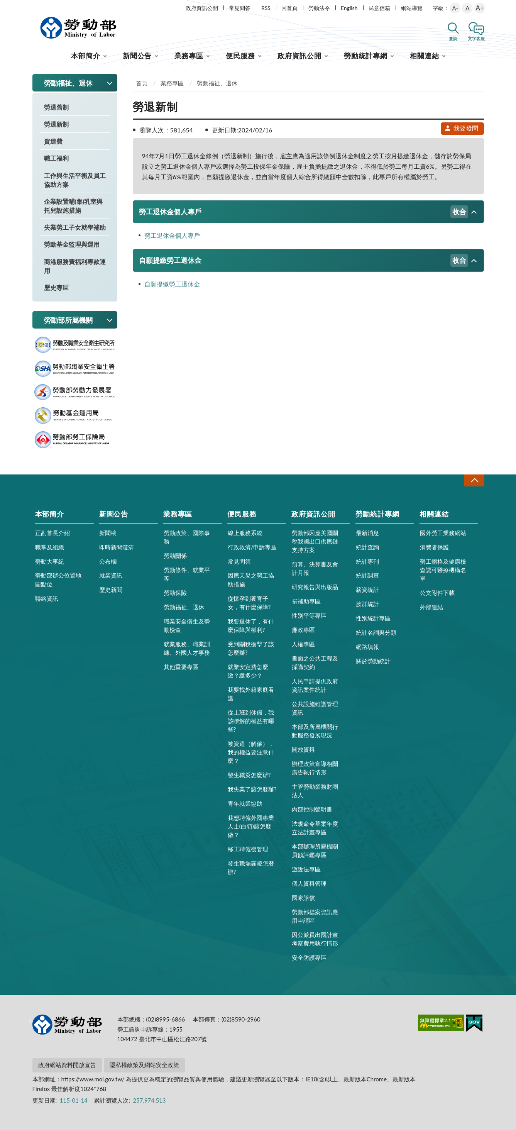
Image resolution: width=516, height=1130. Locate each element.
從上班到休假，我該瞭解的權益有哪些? (251, 721)
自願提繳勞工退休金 (303, 260)
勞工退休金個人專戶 (303, 211)
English (349, 8)
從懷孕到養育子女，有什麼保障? (249, 602)
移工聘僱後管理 (248, 848)
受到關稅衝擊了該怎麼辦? (251, 648)
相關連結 (424, 55)
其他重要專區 (181, 666)
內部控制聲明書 (312, 809)
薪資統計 (367, 589)
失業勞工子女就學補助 (75, 227)
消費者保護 (434, 547)
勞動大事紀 (49, 561)
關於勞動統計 (373, 660)
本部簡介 (85, 55)
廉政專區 (303, 629)
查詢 (453, 38)
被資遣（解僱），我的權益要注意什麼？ (251, 752)
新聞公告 (137, 55)
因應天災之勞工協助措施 (251, 579)
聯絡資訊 (46, 598)
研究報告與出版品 (315, 586)
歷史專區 (56, 287)
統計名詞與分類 (376, 632)
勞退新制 (56, 124)
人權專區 (303, 643)
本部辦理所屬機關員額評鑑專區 (315, 850)
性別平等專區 (309, 615)
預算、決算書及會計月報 (315, 568)
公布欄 (108, 561)
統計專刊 (367, 561)
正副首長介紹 (52, 532)
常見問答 (239, 8)
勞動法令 (319, 8)
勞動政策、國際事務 (187, 537)
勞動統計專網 (365, 55)
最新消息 (367, 532)
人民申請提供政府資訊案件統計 (315, 685)
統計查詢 (367, 547)
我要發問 (461, 128)
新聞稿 (108, 532)
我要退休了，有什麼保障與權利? (251, 625)
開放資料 (303, 749)
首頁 (141, 83)
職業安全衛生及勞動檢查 (187, 625)
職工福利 (56, 158)
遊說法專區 (306, 869)
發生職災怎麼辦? (249, 774)
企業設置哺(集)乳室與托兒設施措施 (73, 206)
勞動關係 (175, 555)
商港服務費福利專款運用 (75, 266)
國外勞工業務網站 (443, 532)
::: (31, 6)
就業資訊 (110, 575)
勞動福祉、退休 (217, 83)
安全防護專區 (309, 957)
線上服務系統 (245, 532)
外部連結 (431, 606)
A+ (480, 8)
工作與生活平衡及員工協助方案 (75, 180)
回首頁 (289, 8)
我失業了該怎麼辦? (252, 789)
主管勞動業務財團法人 (315, 790)
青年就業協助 (245, 803)
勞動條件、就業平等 (187, 574)
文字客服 (476, 38)
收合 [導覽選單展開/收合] (474, 480)
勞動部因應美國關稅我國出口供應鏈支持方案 (315, 541)
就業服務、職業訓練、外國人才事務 (187, 648)
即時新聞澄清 (116, 547)
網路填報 (367, 646)
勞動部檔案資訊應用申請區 (315, 916)
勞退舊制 (56, 107)
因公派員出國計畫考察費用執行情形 (315, 939)
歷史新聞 (110, 589)
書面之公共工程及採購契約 (315, 662)
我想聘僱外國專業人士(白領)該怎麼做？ (251, 826)
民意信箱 (379, 8)
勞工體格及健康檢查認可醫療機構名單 (443, 570)
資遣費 (53, 141)
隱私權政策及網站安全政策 (144, 1064)
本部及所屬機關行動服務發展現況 (315, 731)
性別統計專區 (373, 618)
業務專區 (189, 55)
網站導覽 (412, 8)
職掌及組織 (49, 547)
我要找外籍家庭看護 (251, 693)
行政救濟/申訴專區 (252, 547)
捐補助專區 (306, 601)
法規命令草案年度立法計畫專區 (315, 827)
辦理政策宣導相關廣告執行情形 (315, 768)
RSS (266, 8)
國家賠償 (303, 897)
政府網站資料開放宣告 (67, 1064)
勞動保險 (175, 592)
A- (455, 8)
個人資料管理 (309, 883)
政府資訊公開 (202, 8)
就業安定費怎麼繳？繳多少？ (248, 671)
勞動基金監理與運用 (72, 244)
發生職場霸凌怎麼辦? (251, 867)
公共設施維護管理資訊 (315, 708)
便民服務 (240, 55)
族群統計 (367, 603)
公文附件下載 (437, 592)
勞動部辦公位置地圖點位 (58, 579)
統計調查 (367, 575)
